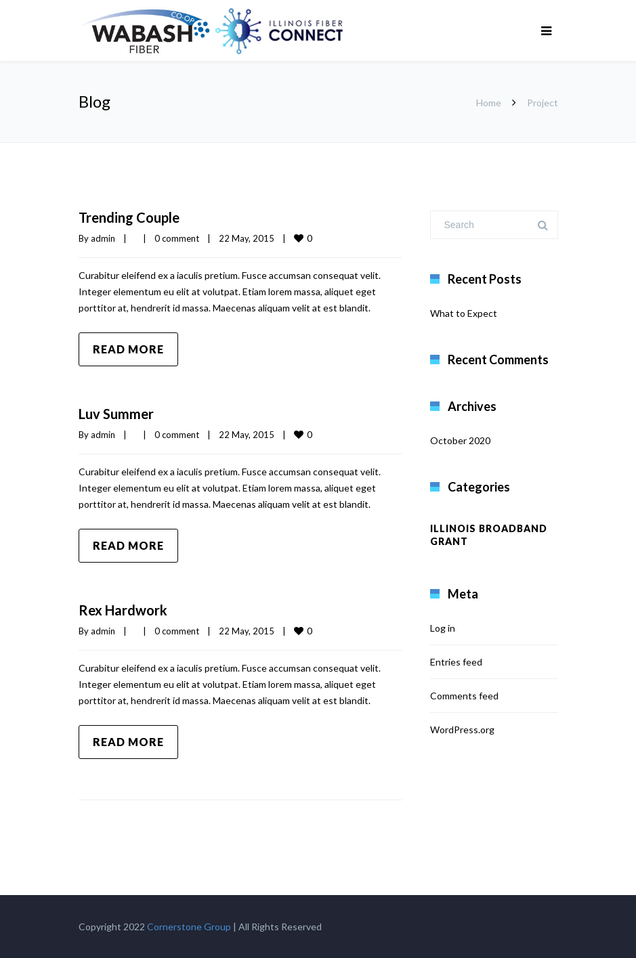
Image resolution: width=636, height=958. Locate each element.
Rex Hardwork (123, 610)
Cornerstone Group (189, 926)
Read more (128, 349)
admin (103, 238)
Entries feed (456, 662)
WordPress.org (462, 729)
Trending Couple (129, 217)
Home (488, 102)
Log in (442, 628)
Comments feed (464, 695)
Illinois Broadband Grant (488, 535)
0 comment (176, 238)
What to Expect (463, 313)
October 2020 (460, 440)
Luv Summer (116, 414)
